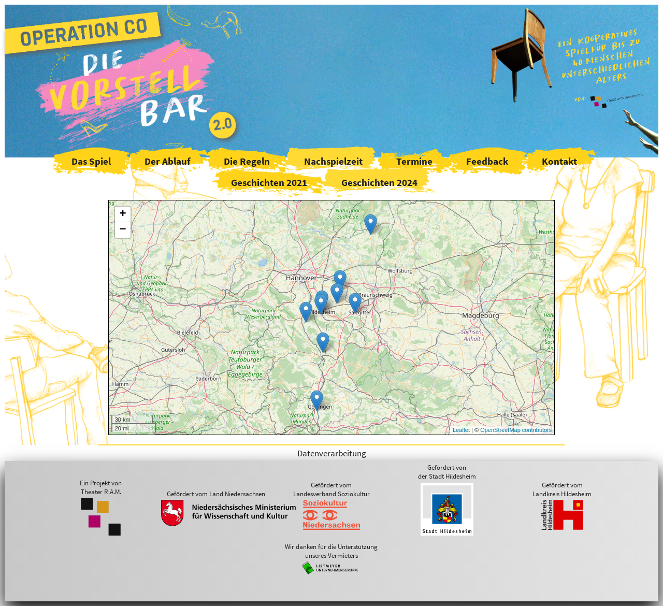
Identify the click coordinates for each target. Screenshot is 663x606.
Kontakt (559, 161)
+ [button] (123, 214)
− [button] (123, 230)
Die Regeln (247, 161)
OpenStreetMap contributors (516, 430)
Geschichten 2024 (379, 183)
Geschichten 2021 (269, 183)
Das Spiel (91, 161)
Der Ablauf (167, 161)
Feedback (487, 161)
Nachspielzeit (333, 161)
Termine (414, 161)
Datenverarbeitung (331, 453)
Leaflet (461, 430)
